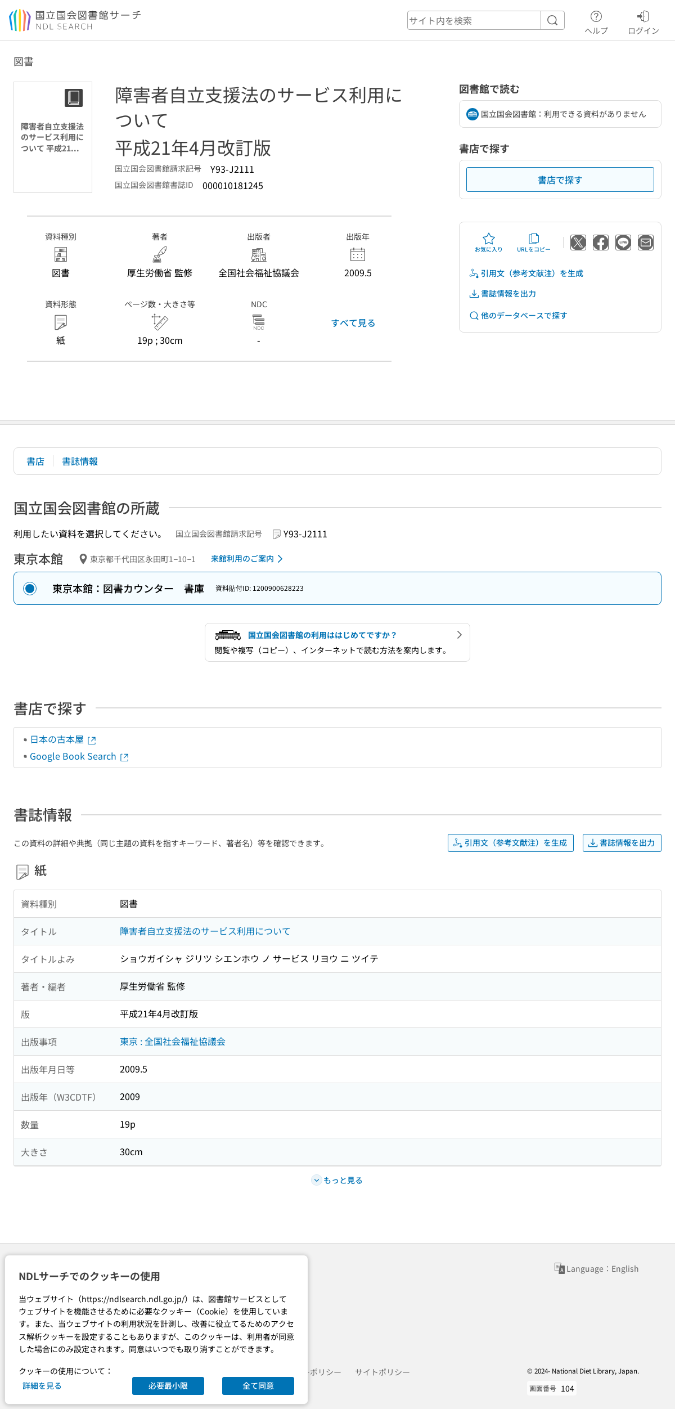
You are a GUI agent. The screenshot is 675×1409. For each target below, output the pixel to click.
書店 (35, 461)
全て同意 (258, 1385)
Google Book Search (80, 755)
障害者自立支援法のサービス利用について (205, 930)
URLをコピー (534, 242)
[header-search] (486, 20)
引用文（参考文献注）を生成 (526, 273)
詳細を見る (42, 1385)
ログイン (643, 20)
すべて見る (353, 322)
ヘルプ (596, 20)
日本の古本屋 (63, 739)
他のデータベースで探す (518, 315)
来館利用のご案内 (249, 559)
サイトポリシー (382, 1371)
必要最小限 (168, 1385)
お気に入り (489, 242)
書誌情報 (80, 461)
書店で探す (560, 179)
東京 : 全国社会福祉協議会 (173, 1041)
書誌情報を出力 (502, 293)
